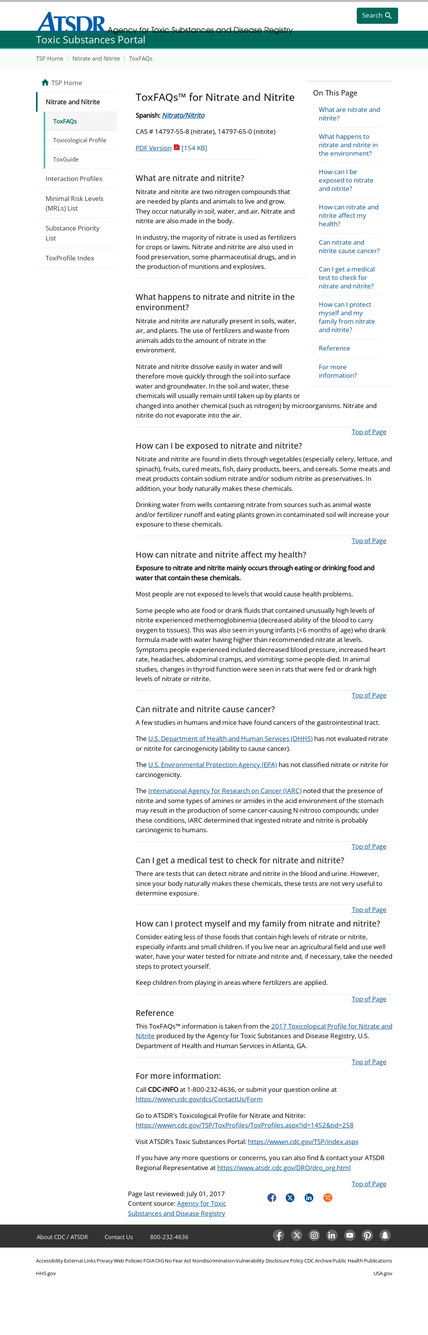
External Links (80, 1260)
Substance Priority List (73, 233)
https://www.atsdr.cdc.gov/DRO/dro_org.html (284, 1167)
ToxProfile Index (70, 258)
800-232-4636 (169, 1237)
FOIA (148, 1260)
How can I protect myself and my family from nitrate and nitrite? (347, 317)
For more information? (338, 371)
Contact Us (119, 1237)
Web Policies (128, 1260)
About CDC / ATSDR (62, 1237)
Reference (334, 348)
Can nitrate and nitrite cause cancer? (349, 246)
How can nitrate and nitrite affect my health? (349, 215)
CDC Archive (318, 1260)
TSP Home (49, 58)
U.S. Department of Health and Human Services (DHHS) (230, 738)
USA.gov (383, 1273)
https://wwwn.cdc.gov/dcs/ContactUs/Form (199, 1099)
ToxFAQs (141, 58)
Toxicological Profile (79, 140)
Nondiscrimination (213, 1260)
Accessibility (49, 1260)
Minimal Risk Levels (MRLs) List (74, 203)
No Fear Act (178, 1260)
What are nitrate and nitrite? (349, 113)
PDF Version (171, 147)
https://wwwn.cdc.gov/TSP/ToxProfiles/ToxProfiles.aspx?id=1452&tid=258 (245, 1125)
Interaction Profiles (74, 178)
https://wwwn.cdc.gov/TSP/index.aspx (303, 1141)
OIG (159, 1260)
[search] (377, 16)
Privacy (105, 1260)
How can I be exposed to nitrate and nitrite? (346, 180)
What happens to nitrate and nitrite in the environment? (348, 145)
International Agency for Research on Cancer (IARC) (225, 790)
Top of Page (369, 431)
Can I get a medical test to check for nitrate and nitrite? (347, 277)
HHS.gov (46, 1273)
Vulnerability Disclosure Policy (269, 1260)
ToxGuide (66, 159)
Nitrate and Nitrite (96, 58)
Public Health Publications (362, 1260)
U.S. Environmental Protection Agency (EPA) (212, 764)
